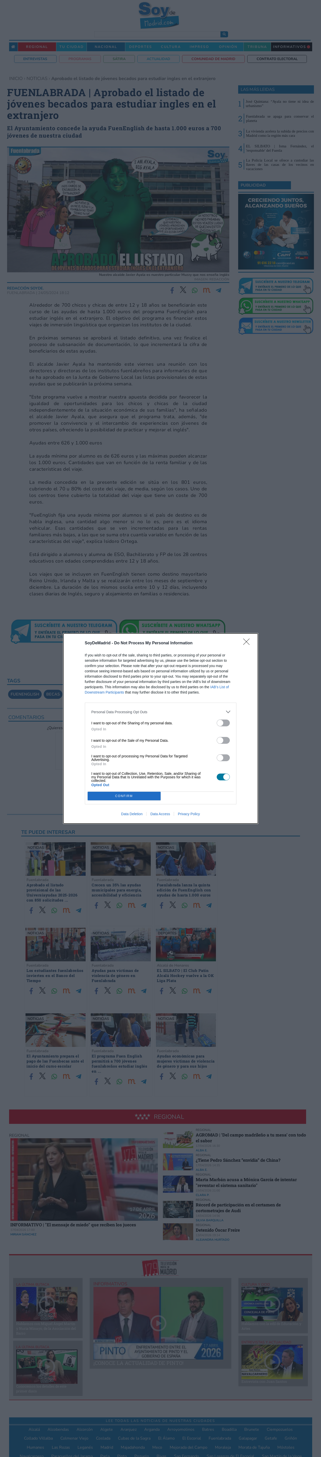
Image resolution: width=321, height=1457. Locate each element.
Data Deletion (132, 814)
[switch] (223, 723)
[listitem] (160, 711)
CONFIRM (124, 796)
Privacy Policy (189, 814)
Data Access (160, 814)
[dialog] (160, 728)
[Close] (248, 643)
